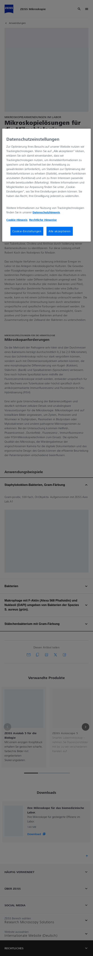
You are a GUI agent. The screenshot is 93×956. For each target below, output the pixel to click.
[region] (46, 185)
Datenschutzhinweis (46, 212)
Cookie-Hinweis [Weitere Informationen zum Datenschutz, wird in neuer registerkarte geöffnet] (16, 220)
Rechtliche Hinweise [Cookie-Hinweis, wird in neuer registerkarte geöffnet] (43, 220)
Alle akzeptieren (60, 231)
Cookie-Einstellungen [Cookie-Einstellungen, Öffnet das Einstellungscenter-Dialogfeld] (26, 231)
